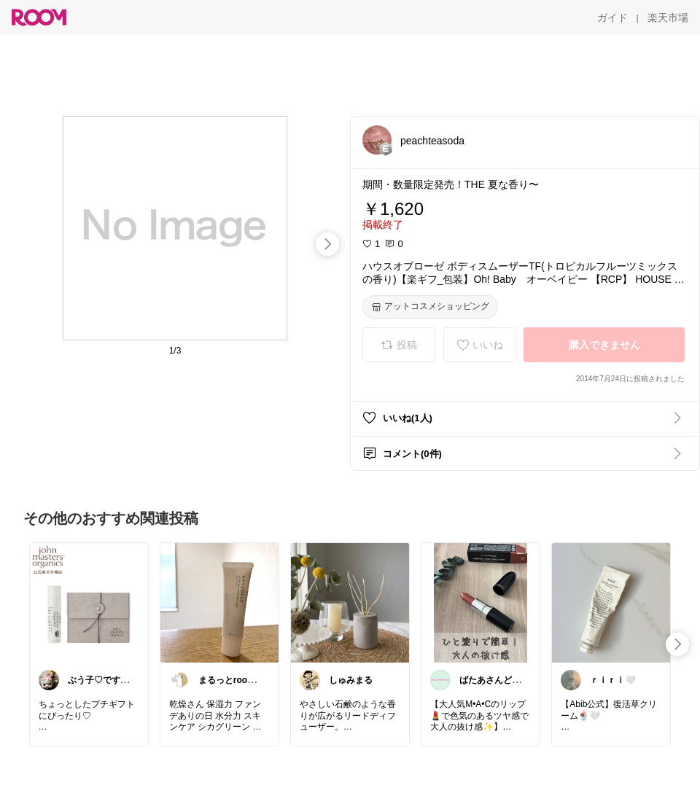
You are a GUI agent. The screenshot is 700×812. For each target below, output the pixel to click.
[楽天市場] (668, 17)
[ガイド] (612, 17)
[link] (89, 602)
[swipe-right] (327, 244)
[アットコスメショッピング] (430, 307)
